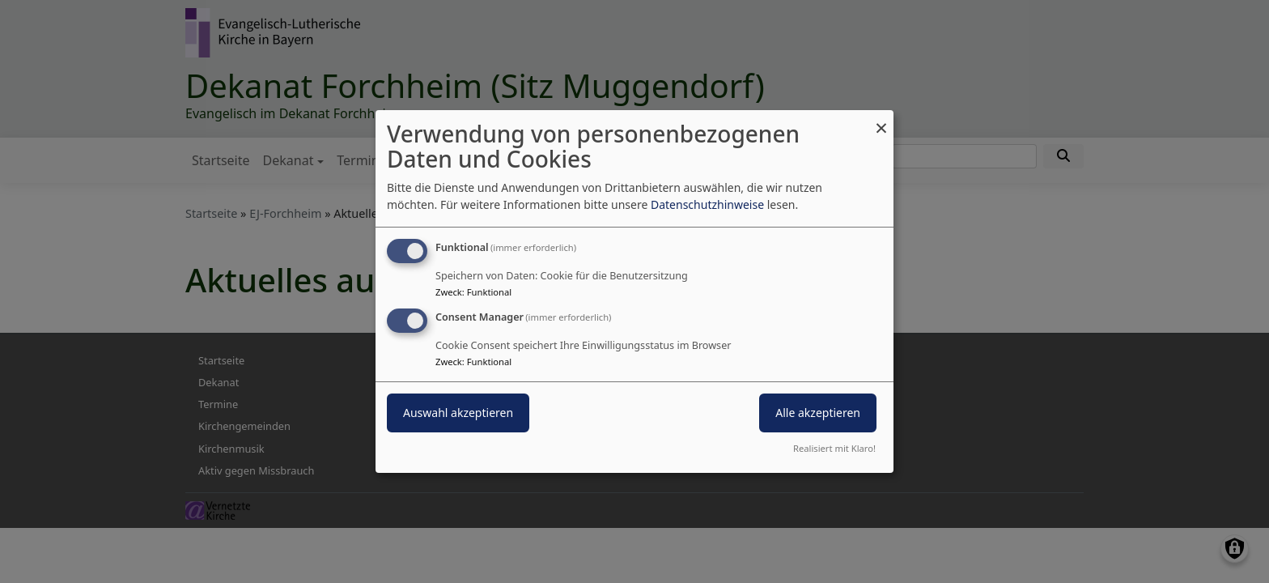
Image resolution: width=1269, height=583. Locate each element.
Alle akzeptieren (817, 412)
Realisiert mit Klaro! (834, 448)
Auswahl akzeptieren (458, 412)
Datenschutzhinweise (707, 204)
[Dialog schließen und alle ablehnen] (881, 120)
